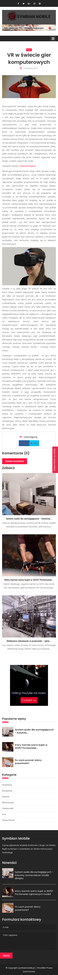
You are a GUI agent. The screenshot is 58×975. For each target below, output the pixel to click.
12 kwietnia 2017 (29, 68)
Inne (29, 50)
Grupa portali (8, 820)
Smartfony (7, 785)
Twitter (34, 443)
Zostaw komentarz (14, 461)
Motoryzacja (8, 802)
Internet (5, 796)
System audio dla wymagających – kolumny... (29, 518)
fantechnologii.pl (28, 166)
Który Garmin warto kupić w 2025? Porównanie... (29, 580)
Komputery (7, 791)
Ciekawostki (8, 808)
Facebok (24, 443)
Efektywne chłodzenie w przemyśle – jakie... (29, 641)
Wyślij (6, 955)
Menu (53, 38)
